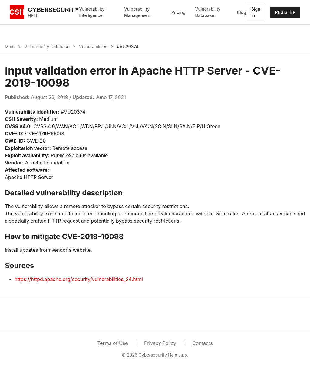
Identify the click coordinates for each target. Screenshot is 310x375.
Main (10, 46)
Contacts (202, 343)
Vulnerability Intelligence (92, 12)
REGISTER (285, 12)
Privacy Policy (160, 343)
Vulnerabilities (93, 46)
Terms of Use (112, 343)
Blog (241, 12)
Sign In (255, 12)
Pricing (178, 12)
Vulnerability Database (207, 12)
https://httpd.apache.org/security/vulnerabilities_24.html (79, 279)
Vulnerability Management (137, 12)
